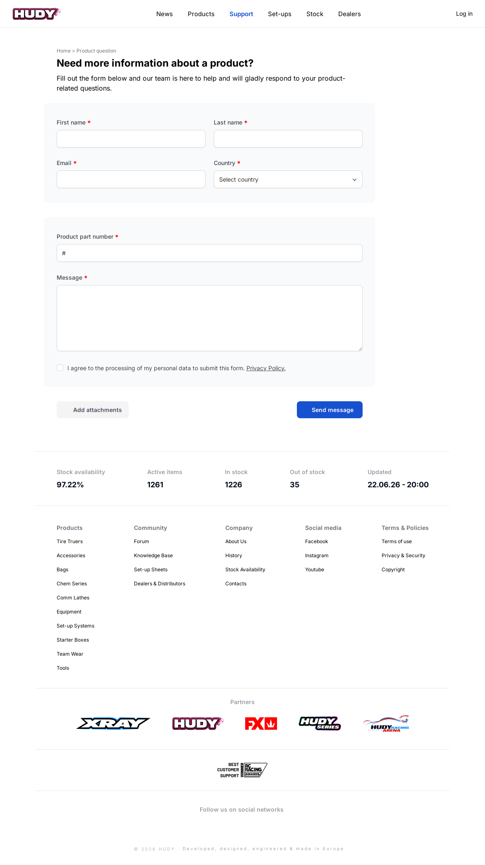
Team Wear (70, 654)
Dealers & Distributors (159, 583)
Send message (333, 409)
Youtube (314, 569)
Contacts (235, 583)
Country (227, 162)
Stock (314, 14)
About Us (235, 541)
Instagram (317, 555)
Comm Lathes (73, 597)
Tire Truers (70, 541)
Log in (464, 13)
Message (72, 277)
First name (74, 122)
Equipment (69, 612)
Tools (63, 668)
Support (241, 14)
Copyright (393, 569)
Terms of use (397, 541)
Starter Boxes (73, 640)
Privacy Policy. (266, 367)
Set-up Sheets (150, 569)
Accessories (71, 555)
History (233, 555)
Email (67, 162)
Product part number (88, 236)
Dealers (349, 14)
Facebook (316, 541)
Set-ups (279, 14)
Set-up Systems (75, 626)
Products (201, 14)
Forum (141, 541)
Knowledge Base (153, 555)
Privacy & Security (403, 555)
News (164, 14)
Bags (62, 569)
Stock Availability (245, 569)
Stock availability (81, 471)
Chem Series (72, 583)
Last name (231, 122)
